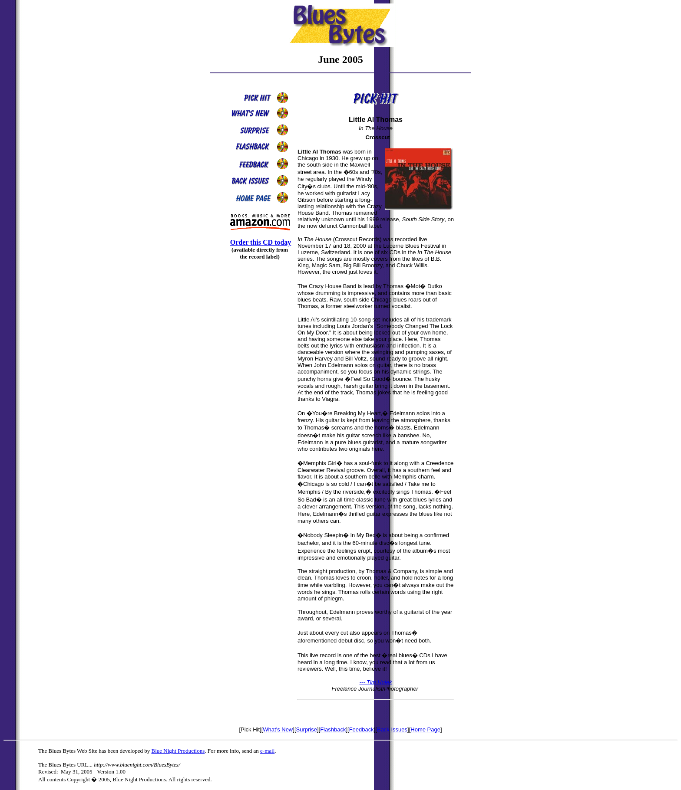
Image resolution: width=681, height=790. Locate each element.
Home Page (425, 729)
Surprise (306, 729)
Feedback (361, 729)
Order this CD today (260, 242)
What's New (278, 729)
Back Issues (392, 729)
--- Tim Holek (376, 682)
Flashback (333, 729)
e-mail (267, 750)
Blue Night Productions (178, 750)
